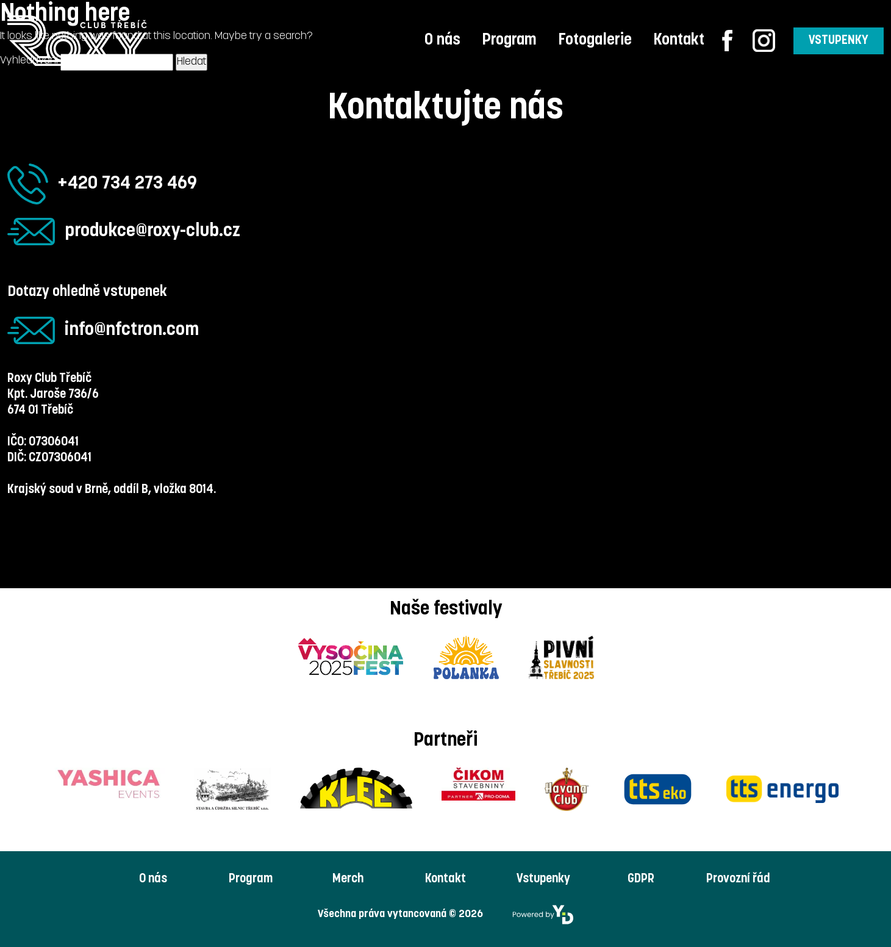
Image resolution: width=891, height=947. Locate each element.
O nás (442, 40)
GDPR (641, 879)
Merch (347, 879)
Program (509, 40)
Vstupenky (543, 879)
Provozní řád (738, 879)
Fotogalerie (595, 40)
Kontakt (678, 40)
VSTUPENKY (838, 41)
